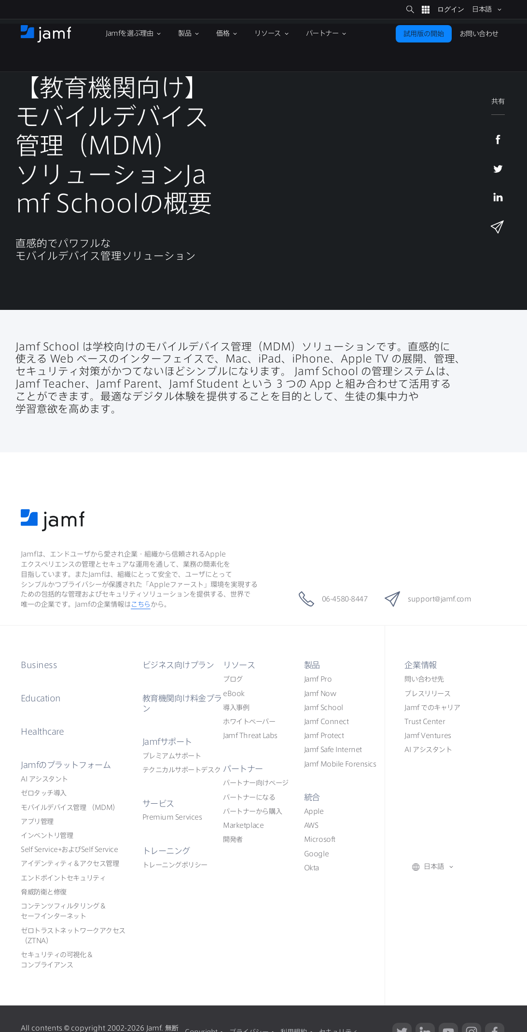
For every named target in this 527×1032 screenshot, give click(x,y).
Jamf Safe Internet (333, 749)
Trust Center (424, 721)
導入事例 (236, 707)
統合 (312, 797)
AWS (311, 825)
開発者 (233, 839)
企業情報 (420, 665)
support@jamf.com (430, 599)
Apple (314, 811)
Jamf (66, 765)
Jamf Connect (326, 721)
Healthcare (42, 731)
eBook (234, 693)
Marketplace (243, 825)
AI (44, 779)
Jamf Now (320, 693)
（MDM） (70, 807)
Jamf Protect (324, 735)
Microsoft (319, 839)
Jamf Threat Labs (250, 735)
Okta (311, 868)
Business (39, 665)
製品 (312, 665)
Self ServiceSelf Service (69, 849)
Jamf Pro (318, 679)
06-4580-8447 (330, 599)
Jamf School (323, 707)
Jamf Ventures (427, 735)
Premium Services (172, 817)
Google (316, 854)
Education (41, 698)
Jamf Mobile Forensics (340, 764)
